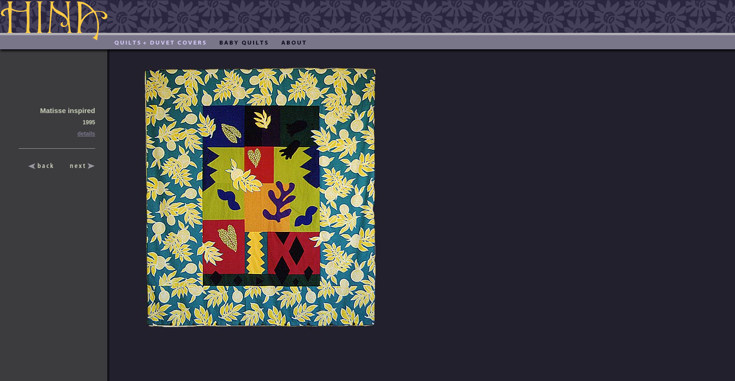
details (86, 133)
